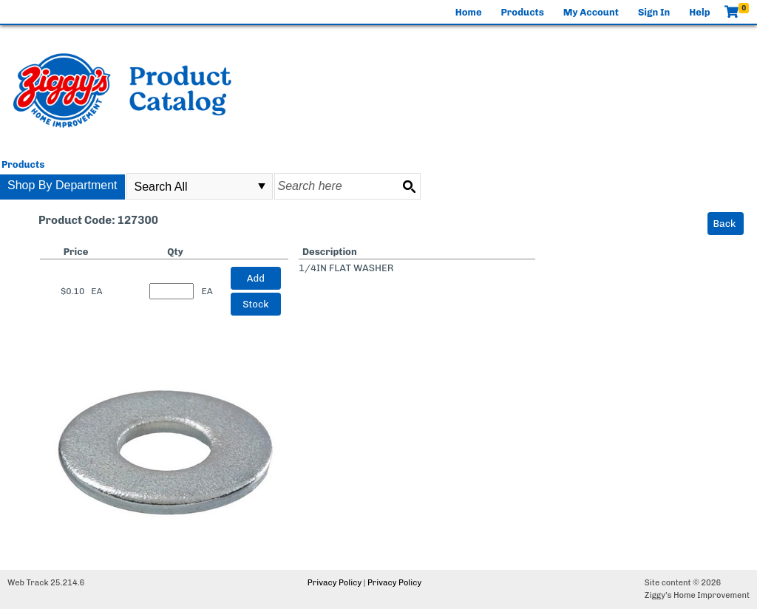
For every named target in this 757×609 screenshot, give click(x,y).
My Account (591, 12)
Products (522, 12)
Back (724, 223)
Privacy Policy (334, 583)
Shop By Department (62, 185)
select (261, 186)
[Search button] (409, 186)
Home (468, 12)
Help (699, 12)
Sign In (654, 12)
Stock (255, 304)
